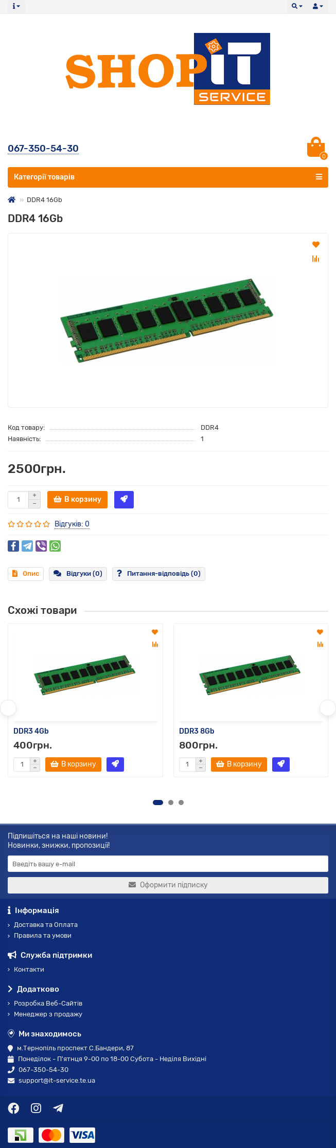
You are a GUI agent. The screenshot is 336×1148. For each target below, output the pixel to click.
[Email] (168, 863)
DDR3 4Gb (31, 731)
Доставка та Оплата (43, 924)
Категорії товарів (168, 177)
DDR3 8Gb (197, 731)
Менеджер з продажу (45, 1014)
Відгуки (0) (78, 573)
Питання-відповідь (159, 573)
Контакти (26, 969)
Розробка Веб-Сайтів (45, 1003)
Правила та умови (40, 935)
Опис (25, 573)
